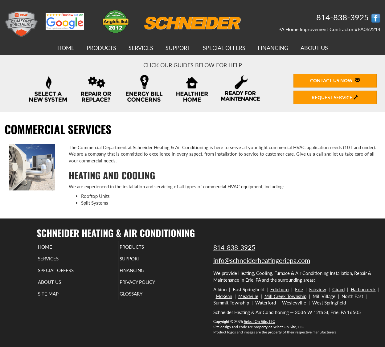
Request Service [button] (335, 97)
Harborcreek (363, 289)
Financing (273, 47)
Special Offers (224, 47)
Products (101, 47)
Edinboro (279, 289)
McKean (224, 296)
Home (65, 47)
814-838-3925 (234, 247)
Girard (338, 289)
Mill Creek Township (285, 296)
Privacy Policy (149, 286)
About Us (314, 47)
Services (141, 47)
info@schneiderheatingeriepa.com (261, 260)
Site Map (58, 299)
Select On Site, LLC (259, 321)
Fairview (317, 289)
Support (178, 47)
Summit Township (231, 302)
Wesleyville (294, 302)
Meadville (248, 296)
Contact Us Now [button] (335, 80)
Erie (299, 289)
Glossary (141, 299)
